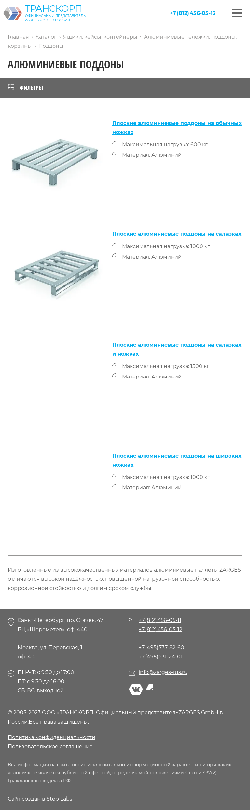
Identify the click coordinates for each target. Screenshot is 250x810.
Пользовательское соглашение (50, 746)
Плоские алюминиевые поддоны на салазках (176, 234)
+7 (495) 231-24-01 (161, 657)
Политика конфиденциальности (51, 737)
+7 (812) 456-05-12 (192, 13)
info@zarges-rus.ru (163, 672)
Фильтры (25, 88)
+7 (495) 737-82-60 (161, 647)
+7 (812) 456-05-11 (160, 620)
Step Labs (59, 799)
